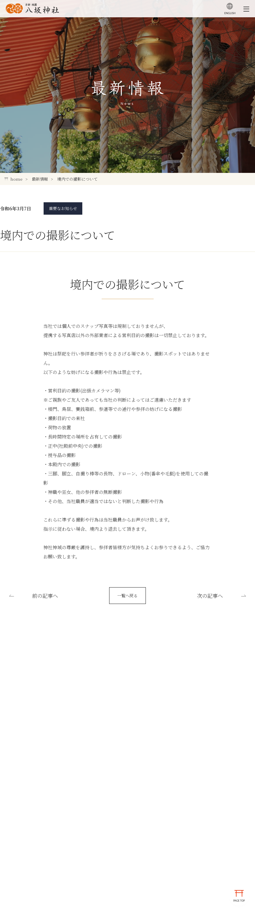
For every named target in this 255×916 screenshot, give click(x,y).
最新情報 (40, 179)
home (13, 179)
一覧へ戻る (128, 599)
